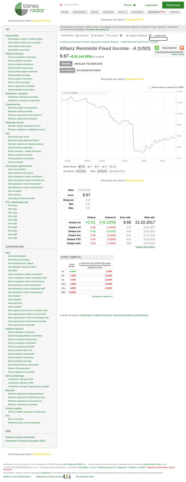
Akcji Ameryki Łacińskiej (18, 260)
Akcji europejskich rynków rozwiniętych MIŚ (27, 278)
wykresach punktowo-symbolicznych (130, 315)
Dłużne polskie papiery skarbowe (22, 71)
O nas (92, 467)
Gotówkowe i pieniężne (16, 93)
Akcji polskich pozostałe (18, 50)
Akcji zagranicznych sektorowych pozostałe (27, 321)
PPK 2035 (12, 216)
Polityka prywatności (106, 467)
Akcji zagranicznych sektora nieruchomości (27, 314)
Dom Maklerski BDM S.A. (74, 464)
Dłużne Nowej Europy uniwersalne (23, 365)
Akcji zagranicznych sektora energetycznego (27, 310)
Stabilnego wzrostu (14, 122)
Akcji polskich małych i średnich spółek (25, 39)
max (112, 166)
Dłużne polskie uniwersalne (20, 79)
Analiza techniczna (88, 63)
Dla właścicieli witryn (85, 476)
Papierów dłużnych (14, 54)
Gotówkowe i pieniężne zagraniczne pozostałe (28, 386)
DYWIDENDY (137, 12)
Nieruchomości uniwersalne (20, 147)
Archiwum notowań (88, 70)
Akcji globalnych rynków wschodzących (25, 187)
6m (81, 166)
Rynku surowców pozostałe (20, 155)
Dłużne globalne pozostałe (20, 61)
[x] (107, 29)
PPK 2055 (12, 231)
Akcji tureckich (14, 195)
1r (89, 166)
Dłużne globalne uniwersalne (21, 64)
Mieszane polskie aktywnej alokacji (23, 140)
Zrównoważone (12, 104)
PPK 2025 (12, 209)
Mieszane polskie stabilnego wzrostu (24, 126)
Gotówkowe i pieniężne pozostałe (23, 97)
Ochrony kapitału (15, 162)
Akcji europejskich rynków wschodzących (26, 180)
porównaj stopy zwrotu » (145, 247)
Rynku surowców (15, 419)
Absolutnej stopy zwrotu (18, 137)
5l (104, 166)
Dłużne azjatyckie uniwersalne (21, 332)
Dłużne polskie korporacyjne (20, 68)
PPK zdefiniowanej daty (16, 202)
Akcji (7, 253)
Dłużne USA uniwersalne (19, 82)
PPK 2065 (12, 238)
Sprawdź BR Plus (135, 19)
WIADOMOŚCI (79, 12)
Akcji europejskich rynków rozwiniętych (25, 176)
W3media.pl (83, 467)
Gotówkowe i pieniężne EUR (20, 379)
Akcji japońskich (15, 303)
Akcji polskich (11, 35)
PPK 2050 (12, 227)
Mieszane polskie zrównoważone (22, 108)
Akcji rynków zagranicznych (18, 166)
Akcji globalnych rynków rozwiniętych (24, 184)
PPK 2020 (12, 205)
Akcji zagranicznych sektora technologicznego (28, 318)
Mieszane (10, 390)
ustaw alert (82, 35)
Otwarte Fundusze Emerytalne (20, 437)
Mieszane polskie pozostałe (20, 111)
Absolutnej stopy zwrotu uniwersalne (24, 423)
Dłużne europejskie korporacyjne (22, 339)
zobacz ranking (178, 54)
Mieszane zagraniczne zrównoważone (25, 115)
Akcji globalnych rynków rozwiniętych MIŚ (26, 289)
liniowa (101, 171)
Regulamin (122, 467)
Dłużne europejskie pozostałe (21, 346)
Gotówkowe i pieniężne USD (20, 383)
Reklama (132, 467)
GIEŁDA (94, 12)
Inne (7, 133)
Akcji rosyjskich (15, 191)
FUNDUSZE (108, 12)
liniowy (80, 171)
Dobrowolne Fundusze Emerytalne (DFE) (25, 441)
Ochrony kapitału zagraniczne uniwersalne (27, 412)
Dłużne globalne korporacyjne (21, 90)
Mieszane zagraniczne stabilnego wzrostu (26, 129)
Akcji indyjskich (15, 299)
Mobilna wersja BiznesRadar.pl (17, 476)
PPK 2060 (12, 234)
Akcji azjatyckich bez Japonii (20, 173)
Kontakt (141, 467)
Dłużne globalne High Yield (20, 350)
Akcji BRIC (13, 270)
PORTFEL (174, 12)
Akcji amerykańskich (17, 169)
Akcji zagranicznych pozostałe (21, 198)
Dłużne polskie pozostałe (19, 75)
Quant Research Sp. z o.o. (155, 464)
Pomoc (129, 5)
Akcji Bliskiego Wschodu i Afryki (22, 267)
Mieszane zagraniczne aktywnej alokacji (25, 144)
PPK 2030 (12, 213)
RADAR (64, 12)
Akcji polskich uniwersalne (19, 46)
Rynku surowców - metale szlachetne (24, 151)
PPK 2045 (12, 224)
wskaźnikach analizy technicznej (96, 315)
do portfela (97, 35)
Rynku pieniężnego (14, 376)
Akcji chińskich (14, 296)
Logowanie (151, 5)
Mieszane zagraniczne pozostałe (22, 119)
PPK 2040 (12, 220)
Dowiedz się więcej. (96, 29)
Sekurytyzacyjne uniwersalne (21, 158)
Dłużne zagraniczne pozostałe (21, 86)
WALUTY (122, 12)
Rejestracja (173, 5)
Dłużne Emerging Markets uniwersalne (25, 336)
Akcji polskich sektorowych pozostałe (24, 42)
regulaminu (46, 473)
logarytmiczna (117, 171)
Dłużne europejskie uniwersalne (22, 57)
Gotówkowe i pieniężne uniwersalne (24, 100)
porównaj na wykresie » (102, 296)
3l (96, 166)
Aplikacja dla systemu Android (49, 476)
